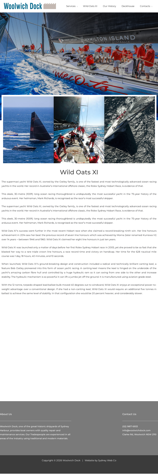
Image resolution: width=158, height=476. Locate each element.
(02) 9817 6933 (130, 428)
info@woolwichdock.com (136, 432)
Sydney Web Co (107, 462)
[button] (80, 6)
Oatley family (67, 184)
